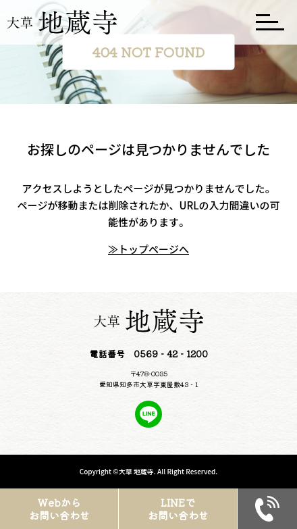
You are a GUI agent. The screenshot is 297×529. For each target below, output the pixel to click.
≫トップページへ (148, 249)
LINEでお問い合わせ (178, 509)
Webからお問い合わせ (59, 509)
